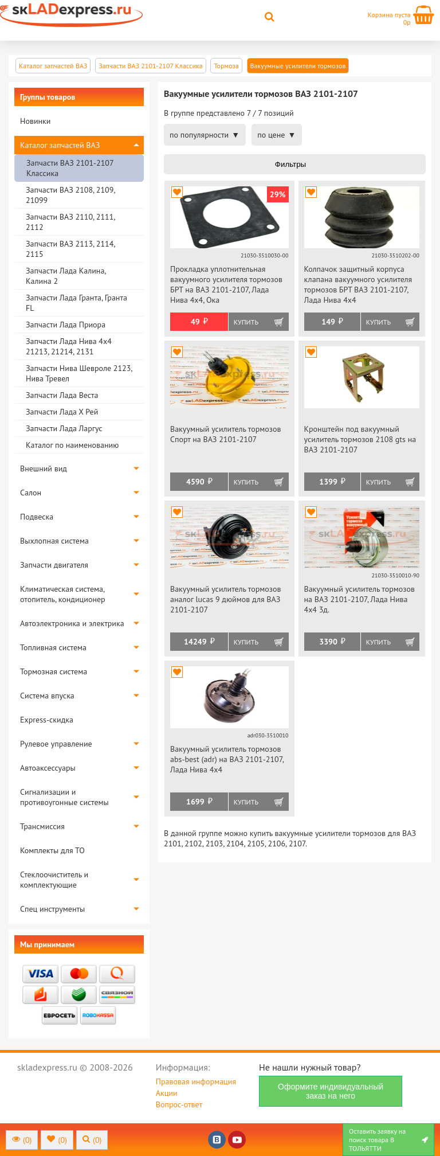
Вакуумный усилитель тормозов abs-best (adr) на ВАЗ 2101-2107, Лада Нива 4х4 (227, 759)
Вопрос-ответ (179, 1104)
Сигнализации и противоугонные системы (64, 797)
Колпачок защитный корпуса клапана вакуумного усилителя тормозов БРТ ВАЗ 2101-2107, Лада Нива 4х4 (358, 284)
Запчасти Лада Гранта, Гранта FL (76, 302)
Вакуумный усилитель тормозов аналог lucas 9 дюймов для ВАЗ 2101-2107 (225, 599)
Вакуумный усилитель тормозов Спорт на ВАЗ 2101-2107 (225, 434)
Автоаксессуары (48, 768)
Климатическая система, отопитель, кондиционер (62, 594)
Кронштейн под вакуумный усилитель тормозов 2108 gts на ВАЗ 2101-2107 (360, 439)
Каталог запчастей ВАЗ (60, 145)
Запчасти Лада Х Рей (62, 412)
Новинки (35, 121)
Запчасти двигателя (54, 565)
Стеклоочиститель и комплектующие (54, 879)
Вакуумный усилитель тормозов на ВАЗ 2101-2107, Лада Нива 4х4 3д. (359, 599)
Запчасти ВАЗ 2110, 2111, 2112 (70, 222)
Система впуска (47, 695)
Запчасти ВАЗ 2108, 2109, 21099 (70, 195)
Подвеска (36, 516)
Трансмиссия (42, 826)
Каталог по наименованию (72, 445)
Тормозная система (53, 671)
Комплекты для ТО (52, 850)
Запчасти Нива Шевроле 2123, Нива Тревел (79, 373)
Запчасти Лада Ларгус (64, 428)
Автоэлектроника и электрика (72, 623)
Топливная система (53, 647)
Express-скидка (46, 719)
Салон (30, 492)
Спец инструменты (52, 909)
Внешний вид (43, 468)
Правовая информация (196, 1081)
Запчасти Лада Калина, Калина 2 (65, 275)
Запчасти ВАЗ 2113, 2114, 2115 (70, 249)
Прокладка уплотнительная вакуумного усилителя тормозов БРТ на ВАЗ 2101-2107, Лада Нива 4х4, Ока (226, 284)
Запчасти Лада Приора (65, 324)
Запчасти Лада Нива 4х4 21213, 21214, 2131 (69, 346)
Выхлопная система (54, 541)
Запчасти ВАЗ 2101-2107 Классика (69, 168)
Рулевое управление (56, 744)
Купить (246, 322)
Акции (167, 1093)
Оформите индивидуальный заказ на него (330, 1091)
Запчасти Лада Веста (62, 395)
